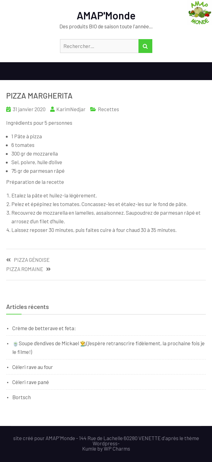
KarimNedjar (71, 109)
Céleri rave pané (30, 382)
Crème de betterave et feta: (44, 328)
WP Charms (117, 448)
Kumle (89, 448)
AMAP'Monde (106, 15)
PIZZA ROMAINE (24, 269)
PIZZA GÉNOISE (32, 260)
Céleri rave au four (32, 367)
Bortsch (21, 397)
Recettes (108, 109)
